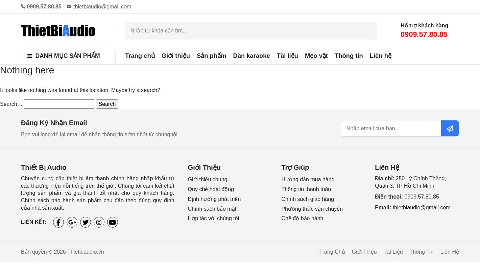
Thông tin (349, 55)
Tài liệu (287, 55)
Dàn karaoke (251, 55)
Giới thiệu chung (207, 179)
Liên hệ (380, 55)
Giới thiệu (176, 55)
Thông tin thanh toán (306, 189)
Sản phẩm (211, 55)
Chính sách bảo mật (212, 209)
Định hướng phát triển (214, 199)
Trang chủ (140, 55)
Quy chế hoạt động (211, 189)
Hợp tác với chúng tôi (213, 218)
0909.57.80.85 (424, 34)
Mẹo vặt (316, 55)
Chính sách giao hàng (307, 199)
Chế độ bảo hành (302, 218)
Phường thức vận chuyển (312, 209)
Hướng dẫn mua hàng (307, 179)
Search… (11, 104)
